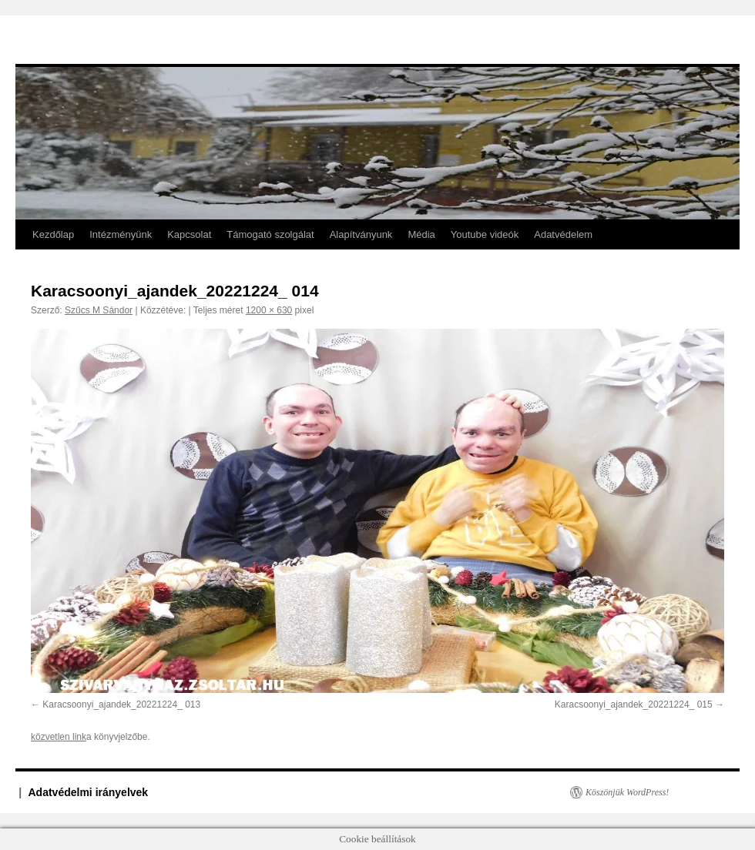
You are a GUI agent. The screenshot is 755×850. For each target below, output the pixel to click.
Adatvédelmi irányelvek (89, 792)
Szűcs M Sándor (99, 310)
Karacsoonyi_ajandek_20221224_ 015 (634, 704)
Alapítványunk (361, 234)
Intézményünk (120, 234)
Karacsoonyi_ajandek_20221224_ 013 (121, 704)
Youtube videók (484, 234)
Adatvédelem (563, 234)
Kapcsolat (189, 234)
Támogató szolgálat (270, 234)
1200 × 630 (269, 310)
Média (421, 234)
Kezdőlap (53, 234)
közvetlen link (58, 736)
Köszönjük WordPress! (627, 792)
